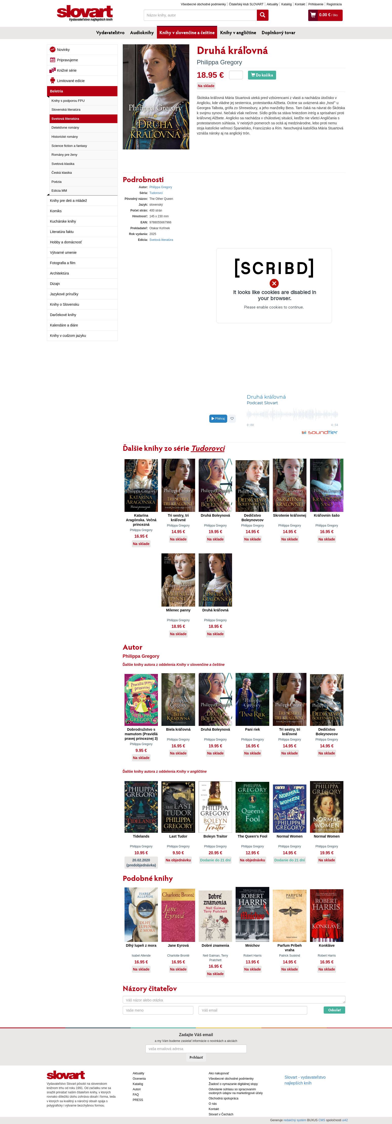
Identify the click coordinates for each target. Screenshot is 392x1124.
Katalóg (286, 4)
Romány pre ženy (64, 155)
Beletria (56, 91)
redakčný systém (294, 1120)
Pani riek (252, 729)
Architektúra (59, 273)
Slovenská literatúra (66, 109)
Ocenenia (139, 1078)
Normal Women (289, 836)
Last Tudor (178, 836)
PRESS (138, 1100)
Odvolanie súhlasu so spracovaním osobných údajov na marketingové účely (236, 1091)
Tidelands (141, 836)
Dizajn (55, 284)
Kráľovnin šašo (327, 515)
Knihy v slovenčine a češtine (187, 32)
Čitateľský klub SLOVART (246, 4)
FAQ (136, 1094)
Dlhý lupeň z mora (141, 945)
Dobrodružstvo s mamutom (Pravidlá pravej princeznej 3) (141, 734)
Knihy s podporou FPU (68, 101)
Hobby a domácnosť (66, 242)
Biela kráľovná (178, 729)
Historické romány (65, 137)
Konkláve (327, 945)
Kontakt (300, 4)
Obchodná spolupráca (223, 1098)
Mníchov (252, 945)
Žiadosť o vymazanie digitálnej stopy (233, 1084)
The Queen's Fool (252, 836)
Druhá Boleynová (215, 515)
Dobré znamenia (215, 945)
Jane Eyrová (178, 945)
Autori (137, 1089)
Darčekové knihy (63, 315)
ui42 (345, 1120)
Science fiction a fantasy (69, 146)
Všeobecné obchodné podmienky (203, 4)
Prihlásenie (315, 4)
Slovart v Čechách (221, 1114)
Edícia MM (59, 190)
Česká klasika (62, 173)
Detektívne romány (65, 127)
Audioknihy (142, 32)
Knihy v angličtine (238, 32)
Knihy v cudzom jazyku (68, 336)
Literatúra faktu (62, 232)
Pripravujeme (67, 60)
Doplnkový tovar (278, 32)
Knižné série (67, 70)
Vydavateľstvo (110, 32)
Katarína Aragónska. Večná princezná (141, 520)
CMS (321, 1120)
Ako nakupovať (219, 1073)
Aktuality (272, 4)
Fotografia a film (62, 263)
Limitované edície (71, 81)
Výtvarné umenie (63, 252)
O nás (213, 1104)
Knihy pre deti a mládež (68, 201)
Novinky (63, 50)
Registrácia (334, 4)
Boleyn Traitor (215, 836)
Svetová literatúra (65, 119)
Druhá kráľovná (215, 610)
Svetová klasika (63, 164)
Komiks (56, 211)
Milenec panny (178, 610)
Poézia (57, 182)
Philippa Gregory (219, 62)
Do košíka (262, 74)
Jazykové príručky (64, 294)
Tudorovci (156, 193)
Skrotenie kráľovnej (289, 515)
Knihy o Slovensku (64, 304)
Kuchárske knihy (63, 221)
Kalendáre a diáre (64, 325)
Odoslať (334, 1009)
